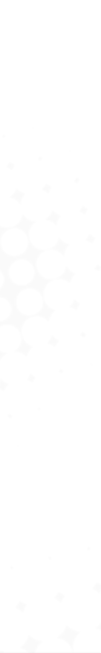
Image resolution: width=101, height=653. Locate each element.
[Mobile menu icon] (96, 98)
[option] (19, 577)
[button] (2, 579)
